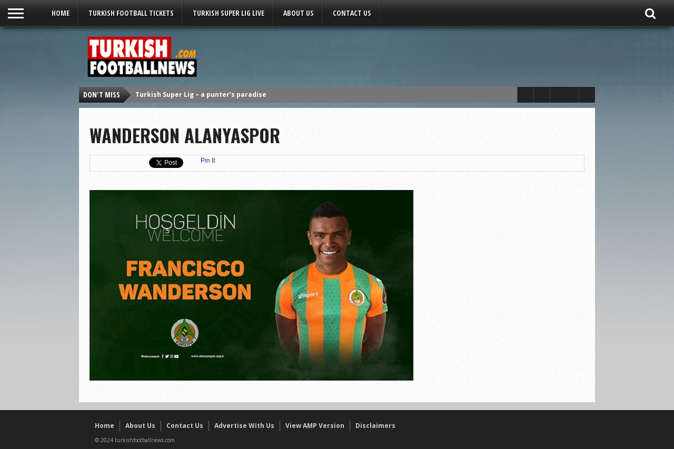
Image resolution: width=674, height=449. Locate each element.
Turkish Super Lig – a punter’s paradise (200, 94)
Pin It (208, 160)
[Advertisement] (398, 56)
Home (61, 13)
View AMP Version (314, 425)
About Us (298, 13)
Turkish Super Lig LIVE (228, 13)
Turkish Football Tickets (131, 13)
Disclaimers (375, 425)
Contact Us (352, 13)
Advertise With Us (244, 425)
